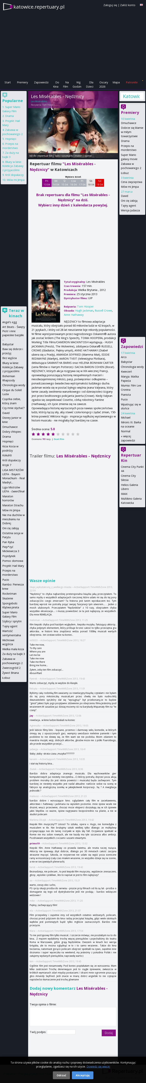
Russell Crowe (103, 310)
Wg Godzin (77, 84)
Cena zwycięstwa (131, 182)
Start (8, 82)
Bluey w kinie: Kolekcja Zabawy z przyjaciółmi (12, 166)
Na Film (66, 84)
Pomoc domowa (12, 561)
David (124, 196)
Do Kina (56, 84)
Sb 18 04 (91, 182)
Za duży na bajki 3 (13, 654)
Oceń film (59, 439)
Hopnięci (10, 139)
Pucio (124, 399)
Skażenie (7, 598)
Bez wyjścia (9, 358)
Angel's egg (9, 322)
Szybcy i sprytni (11, 621)
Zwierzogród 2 (11, 668)
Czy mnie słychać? (13, 408)
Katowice (131, 96)
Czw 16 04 (73, 182)
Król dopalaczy (14, 175)
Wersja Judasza (130, 210)
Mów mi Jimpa (130, 186)
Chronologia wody (132, 367)
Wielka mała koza (13, 649)
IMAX (124, 494)
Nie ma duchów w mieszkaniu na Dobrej (13, 519)
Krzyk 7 (6, 465)
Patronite (132, 82)
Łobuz (125, 173)
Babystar (126, 362)
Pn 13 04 (47, 182)
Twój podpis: (38, 1032)
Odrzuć (61, 1075)
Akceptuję (83, 1075)
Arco (124, 357)
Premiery (22, 82)
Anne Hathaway (74, 314)
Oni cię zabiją (129, 200)
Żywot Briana (10, 673)
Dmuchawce (128, 123)
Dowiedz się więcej (98, 1066)
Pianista (126, 394)
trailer (78, 155)
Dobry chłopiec (11, 431)
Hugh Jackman (84, 310)
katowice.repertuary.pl (38, 6)
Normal (125, 431)
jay (31, 715)
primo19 (35, 843)
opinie (88, 155)
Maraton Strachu (12, 505)
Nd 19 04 (99, 182)
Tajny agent (128, 205)
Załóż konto (127, 5)
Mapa (116, 82)
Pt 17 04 (82, 182)
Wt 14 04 (56, 182)
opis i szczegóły (64, 155)
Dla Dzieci (89, 84)
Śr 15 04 (64, 182)
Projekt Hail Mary (13, 566)
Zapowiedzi (41, 82)
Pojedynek (8, 556)
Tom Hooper (48, 104)
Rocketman (9, 593)
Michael (125, 417)
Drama (125, 141)
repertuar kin (44, 155)
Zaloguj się (110, 5)
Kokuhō (7, 455)
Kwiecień (126, 371)
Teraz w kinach (16, 313)
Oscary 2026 (103, 84)
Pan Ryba (8, 542)
